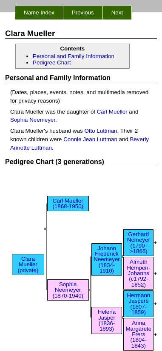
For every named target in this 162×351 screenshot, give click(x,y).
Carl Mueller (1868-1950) (67, 203)
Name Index (39, 12)
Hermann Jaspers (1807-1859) (138, 303)
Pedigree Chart (52, 62)
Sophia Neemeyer (32, 120)
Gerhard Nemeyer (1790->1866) (138, 242)
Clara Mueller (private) (28, 264)
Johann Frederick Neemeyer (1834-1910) (106, 259)
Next (117, 12)
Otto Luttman (100, 131)
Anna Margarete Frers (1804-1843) (138, 334)
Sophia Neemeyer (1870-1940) (67, 290)
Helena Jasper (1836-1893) (107, 320)
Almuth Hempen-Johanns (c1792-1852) (138, 273)
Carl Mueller (112, 112)
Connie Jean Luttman (90, 139)
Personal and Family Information (73, 56)
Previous (83, 12)
